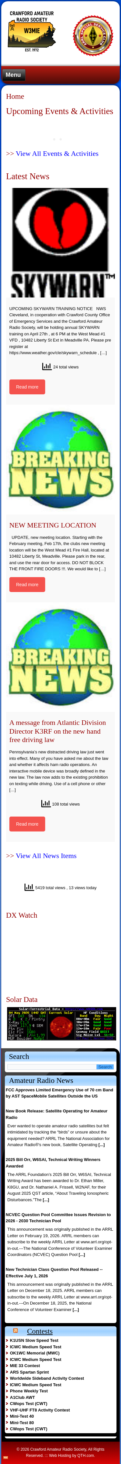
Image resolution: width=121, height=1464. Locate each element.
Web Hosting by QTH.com (71, 1455)
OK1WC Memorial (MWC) (35, 1353)
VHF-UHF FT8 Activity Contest (40, 1410)
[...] (101, 1144)
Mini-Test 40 (22, 1416)
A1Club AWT (22, 1397)
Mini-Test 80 (22, 1422)
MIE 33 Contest (25, 1365)
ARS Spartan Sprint (29, 1372)
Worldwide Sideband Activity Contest (47, 1378)
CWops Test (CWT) (28, 1403)
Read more (27, 386)
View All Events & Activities (57, 153)
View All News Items (46, 856)
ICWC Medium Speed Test (35, 1346)
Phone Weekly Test (29, 1390)
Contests (40, 1331)
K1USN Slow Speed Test (34, 1340)
